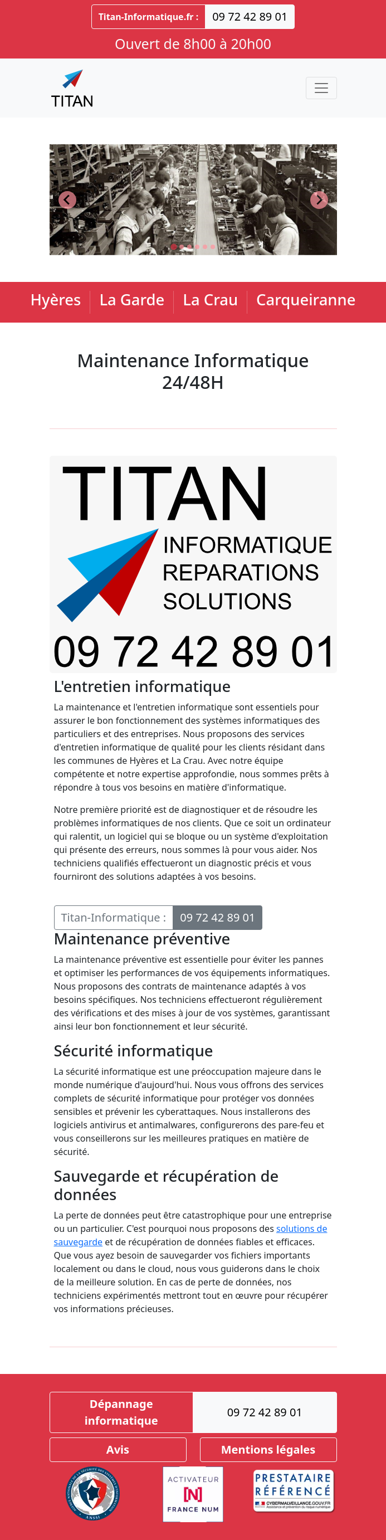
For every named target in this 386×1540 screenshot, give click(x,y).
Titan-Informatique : (114, 917)
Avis (117, 1449)
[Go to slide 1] (173, 246)
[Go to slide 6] (213, 247)
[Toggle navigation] (321, 88)
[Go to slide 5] (205, 247)
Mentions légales (268, 1449)
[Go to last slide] (67, 200)
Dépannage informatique (121, 1412)
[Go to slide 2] (181, 247)
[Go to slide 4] (197, 247)
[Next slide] (319, 200)
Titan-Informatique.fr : (149, 17)
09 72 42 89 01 (249, 16)
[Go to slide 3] (189, 247)
